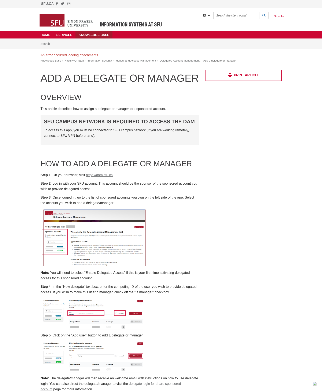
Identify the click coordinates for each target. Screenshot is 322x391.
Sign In (279, 16)
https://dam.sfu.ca (99, 175)
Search (47, 43)
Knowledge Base (94, 35)
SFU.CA (47, 3)
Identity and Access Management (135, 60)
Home (45, 35)
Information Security (100, 60)
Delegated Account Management (180, 60)
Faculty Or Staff (74, 60)
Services (64, 35)
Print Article (244, 75)
